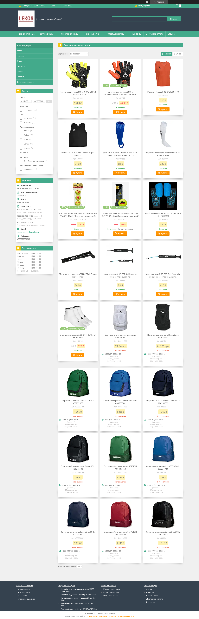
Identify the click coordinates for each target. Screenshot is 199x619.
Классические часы (111, 589)
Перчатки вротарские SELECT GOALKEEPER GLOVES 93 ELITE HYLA (120, 93)
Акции (19, 51)
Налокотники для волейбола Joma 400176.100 (163, 336)
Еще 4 (25, 152)
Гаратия (20, 77)
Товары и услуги (24, 45)
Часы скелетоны (110, 596)
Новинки (20, 56)
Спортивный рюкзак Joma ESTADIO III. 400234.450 (120, 467)
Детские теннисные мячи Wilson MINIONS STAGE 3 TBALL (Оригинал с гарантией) (78, 214)
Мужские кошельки (26, 599)
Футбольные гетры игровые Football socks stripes (163, 153)
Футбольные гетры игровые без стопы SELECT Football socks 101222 (120, 153)
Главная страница (26, 34)
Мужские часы (24, 589)
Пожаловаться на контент (97, 616)
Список (179, 54)
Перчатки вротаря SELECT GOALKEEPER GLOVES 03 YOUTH (78, 93)
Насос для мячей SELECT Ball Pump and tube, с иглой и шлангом (120, 275)
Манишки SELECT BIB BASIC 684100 (163, 92)
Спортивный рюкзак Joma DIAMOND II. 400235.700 (120, 401)
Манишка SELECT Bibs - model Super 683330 (77, 153)
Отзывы (171, 34)
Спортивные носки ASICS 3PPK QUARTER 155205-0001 (78, 336)
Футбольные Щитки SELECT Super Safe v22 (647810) (163, 214)
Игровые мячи (92, 34)
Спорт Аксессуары (115, 34)
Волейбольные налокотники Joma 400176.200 (120, 336)
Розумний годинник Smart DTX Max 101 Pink (79, 609)
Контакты (136, 34)
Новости (21, 66)
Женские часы (24, 592)
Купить (79, 112)
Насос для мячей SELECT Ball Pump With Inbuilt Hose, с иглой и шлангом (163, 275)
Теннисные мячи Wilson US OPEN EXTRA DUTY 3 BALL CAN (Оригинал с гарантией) (120, 214)
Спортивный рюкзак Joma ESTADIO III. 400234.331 (78, 533)
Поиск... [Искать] (173, 19)
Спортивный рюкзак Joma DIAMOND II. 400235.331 (163, 401)
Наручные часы (46, 34)
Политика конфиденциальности (121, 616)
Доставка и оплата (154, 34)
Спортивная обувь (69, 34)
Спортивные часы (111, 592)
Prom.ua (112, 614)
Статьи (20, 72)
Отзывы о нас (152, 596)
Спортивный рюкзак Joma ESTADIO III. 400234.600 (120, 533)
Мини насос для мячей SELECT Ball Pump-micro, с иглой (78, 275)
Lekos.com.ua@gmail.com (28, 232)
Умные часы (23, 596)
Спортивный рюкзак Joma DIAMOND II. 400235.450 (78, 401)
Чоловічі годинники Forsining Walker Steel (78, 595)
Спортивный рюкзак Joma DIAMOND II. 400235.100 (78, 467)
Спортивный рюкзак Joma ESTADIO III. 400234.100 (163, 533)
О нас (19, 61)
